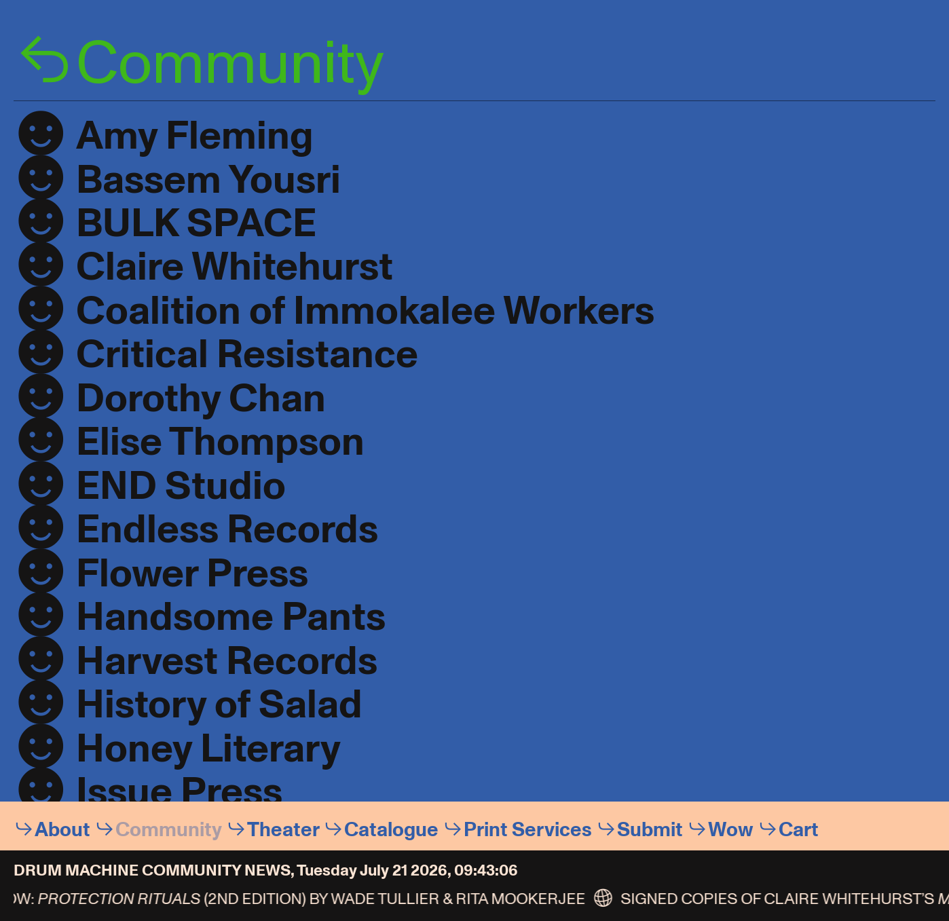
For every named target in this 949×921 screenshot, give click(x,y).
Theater (283, 830)
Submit (650, 830)
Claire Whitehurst (234, 267)
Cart (799, 830)
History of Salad (219, 704)
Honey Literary (208, 748)
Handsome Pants (231, 617)
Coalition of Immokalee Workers (365, 311)
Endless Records (227, 529)
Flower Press (192, 573)
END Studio (181, 486)
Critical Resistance (247, 354)
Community (168, 830)
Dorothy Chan (201, 398)
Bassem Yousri (208, 180)
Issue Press (179, 792)
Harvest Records (226, 661)
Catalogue (391, 830)
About (62, 830)
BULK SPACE (196, 223)
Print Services (528, 830)
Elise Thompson (220, 442)
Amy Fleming (194, 136)
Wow (730, 830)
